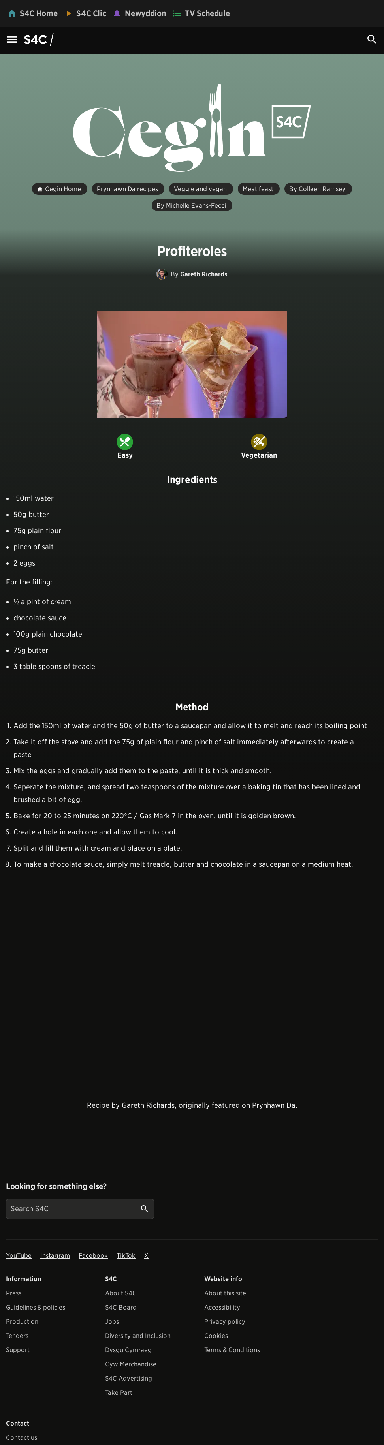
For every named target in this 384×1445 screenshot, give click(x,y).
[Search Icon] (372, 39)
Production (22, 1321)
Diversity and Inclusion (138, 1336)
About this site (225, 1293)
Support (18, 1350)
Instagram (55, 1255)
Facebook (93, 1255)
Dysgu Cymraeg (128, 1350)
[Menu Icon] (12, 40)
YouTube (19, 1255)
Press (13, 1293)
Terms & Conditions (232, 1350)
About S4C (121, 1293)
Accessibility (222, 1307)
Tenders (17, 1336)
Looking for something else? (56, 1186)
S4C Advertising (128, 1378)
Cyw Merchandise (130, 1364)
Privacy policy (224, 1321)
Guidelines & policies (35, 1307)
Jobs (112, 1321)
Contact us (21, 1437)
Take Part (118, 1392)
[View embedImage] (192, 364)
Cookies (216, 1336)
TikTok (126, 1255)
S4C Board (121, 1307)
